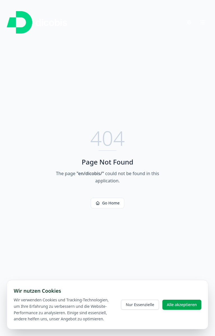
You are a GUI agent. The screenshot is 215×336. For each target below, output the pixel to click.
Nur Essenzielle (140, 304)
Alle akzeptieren (182, 304)
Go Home (107, 203)
